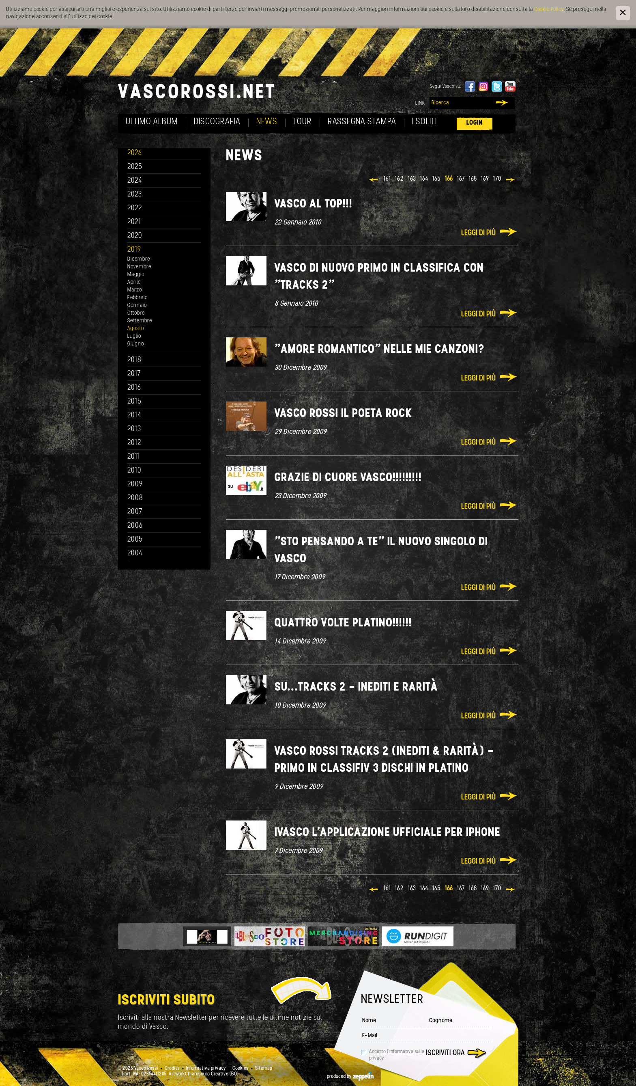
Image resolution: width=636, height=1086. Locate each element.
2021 (134, 222)
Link (420, 103)
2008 (135, 498)
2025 (134, 167)
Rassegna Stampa (362, 122)
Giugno (135, 344)
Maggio (135, 275)
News (266, 122)
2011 (133, 457)
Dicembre (138, 259)
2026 (134, 153)
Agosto (135, 329)
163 (412, 179)
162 (399, 179)
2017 (134, 374)
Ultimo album (152, 122)
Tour (302, 122)
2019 (134, 250)
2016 (134, 388)
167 (461, 179)
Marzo (134, 290)
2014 (134, 415)
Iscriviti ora (445, 1053)
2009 (135, 484)
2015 (134, 402)
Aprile (134, 282)
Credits (172, 1068)
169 (485, 179)
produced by (350, 1077)
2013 (134, 429)
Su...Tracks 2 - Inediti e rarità (356, 687)
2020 (134, 236)
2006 (135, 526)
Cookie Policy (548, 9)
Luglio (134, 336)
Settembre (139, 321)
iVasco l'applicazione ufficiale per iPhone (388, 833)
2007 (134, 512)
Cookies (240, 1068)
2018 (134, 360)
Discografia (217, 122)
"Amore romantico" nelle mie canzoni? (380, 349)
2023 (134, 195)
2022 (134, 208)
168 (473, 179)
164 (424, 179)
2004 (135, 553)
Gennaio (137, 305)
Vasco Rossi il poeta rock (343, 414)
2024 (134, 181)
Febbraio (137, 298)
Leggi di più (478, 233)
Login (474, 122)
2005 (135, 540)
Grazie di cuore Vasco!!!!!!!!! (348, 478)
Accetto (396, 1055)
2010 (134, 471)
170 (497, 179)
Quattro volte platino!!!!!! (343, 623)
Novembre (139, 267)
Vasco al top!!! (313, 204)
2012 (134, 443)
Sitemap (263, 1068)
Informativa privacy (206, 1068)
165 (436, 179)
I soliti (424, 122)
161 (387, 179)
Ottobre (136, 313)
